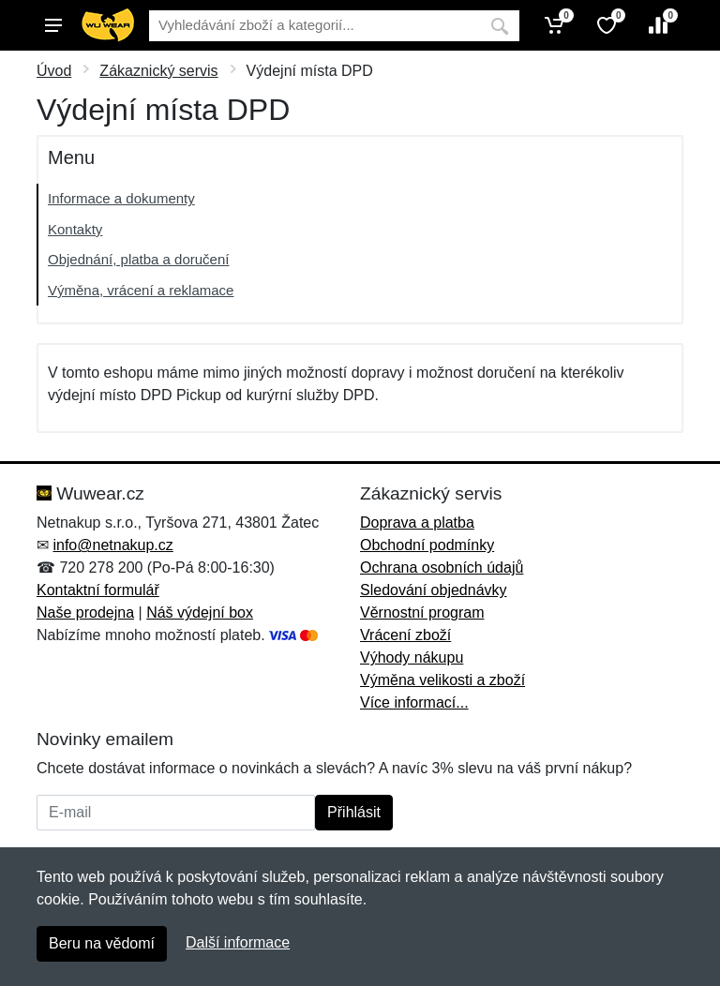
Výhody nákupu (411, 657)
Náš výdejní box (199, 612)
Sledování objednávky (433, 590)
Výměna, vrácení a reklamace (140, 290)
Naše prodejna (85, 612)
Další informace (238, 942)
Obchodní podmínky (427, 545)
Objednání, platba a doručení (138, 259)
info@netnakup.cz (112, 545)
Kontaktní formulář (98, 590)
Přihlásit (354, 812)
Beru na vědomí (102, 943)
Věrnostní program (422, 612)
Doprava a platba (417, 522)
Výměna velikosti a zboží (442, 680)
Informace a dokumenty (121, 198)
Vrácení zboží (405, 635)
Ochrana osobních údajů (441, 567)
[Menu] (53, 25)
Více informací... (414, 702)
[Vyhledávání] (314, 25)
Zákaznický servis (158, 71)
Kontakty (75, 229)
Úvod (54, 71)
